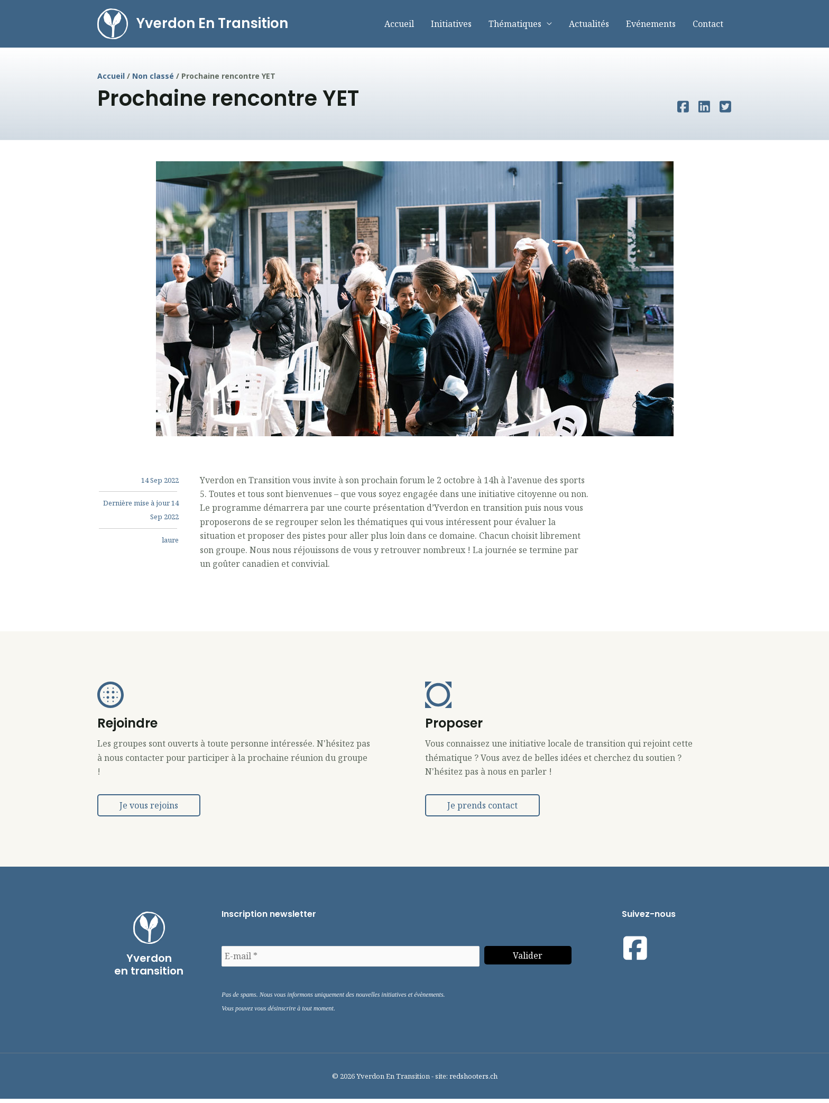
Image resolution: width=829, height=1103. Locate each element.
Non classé (153, 80)
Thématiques (515, 26)
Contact (708, 26)
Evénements (651, 26)
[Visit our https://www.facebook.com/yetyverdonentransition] (635, 952)
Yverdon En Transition (216, 25)
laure (170, 543)
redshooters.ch (473, 1079)
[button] (148, 809)
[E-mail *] (350, 960)
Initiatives (451, 26)
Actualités (589, 26)
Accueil (399, 26)
